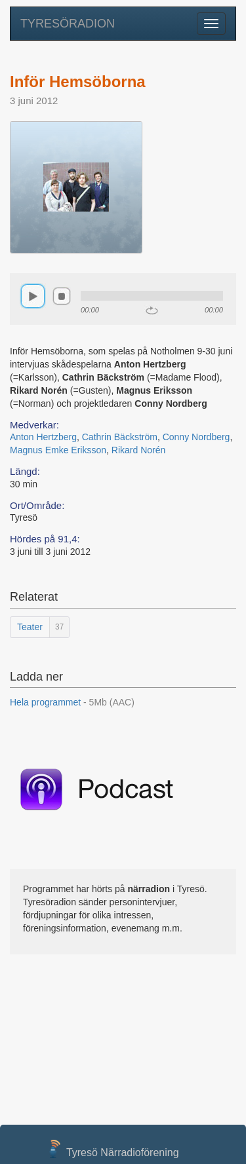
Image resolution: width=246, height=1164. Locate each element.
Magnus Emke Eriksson (58, 450)
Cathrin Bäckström (119, 437)
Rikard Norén (138, 450)
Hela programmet (72, 702)
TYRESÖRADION (67, 23)
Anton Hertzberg (43, 437)
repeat (152, 310)
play (33, 296)
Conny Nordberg (196, 437)
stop (61, 296)
